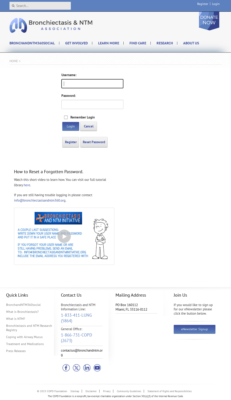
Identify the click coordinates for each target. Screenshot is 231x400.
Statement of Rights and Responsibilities (170, 391)
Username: (68, 75)
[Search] (40, 6)
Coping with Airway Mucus (24, 337)
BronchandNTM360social (23, 305)
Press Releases (16, 351)
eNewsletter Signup (194, 329)
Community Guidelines (129, 391)
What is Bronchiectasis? (22, 312)
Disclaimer (91, 391)
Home (13, 61)
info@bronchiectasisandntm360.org (39, 200)
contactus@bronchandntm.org (82, 352)
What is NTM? (15, 319)
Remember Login (82, 117)
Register (202, 3)
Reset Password (94, 142)
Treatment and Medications (25, 344)
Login (216, 3)
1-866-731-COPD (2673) (76, 337)
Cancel (88, 126)
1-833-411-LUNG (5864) (76, 317)
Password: (68, 95)
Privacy (107, 391)
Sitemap (74, 391)
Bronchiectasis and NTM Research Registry (29, 328)
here (27, 185)
